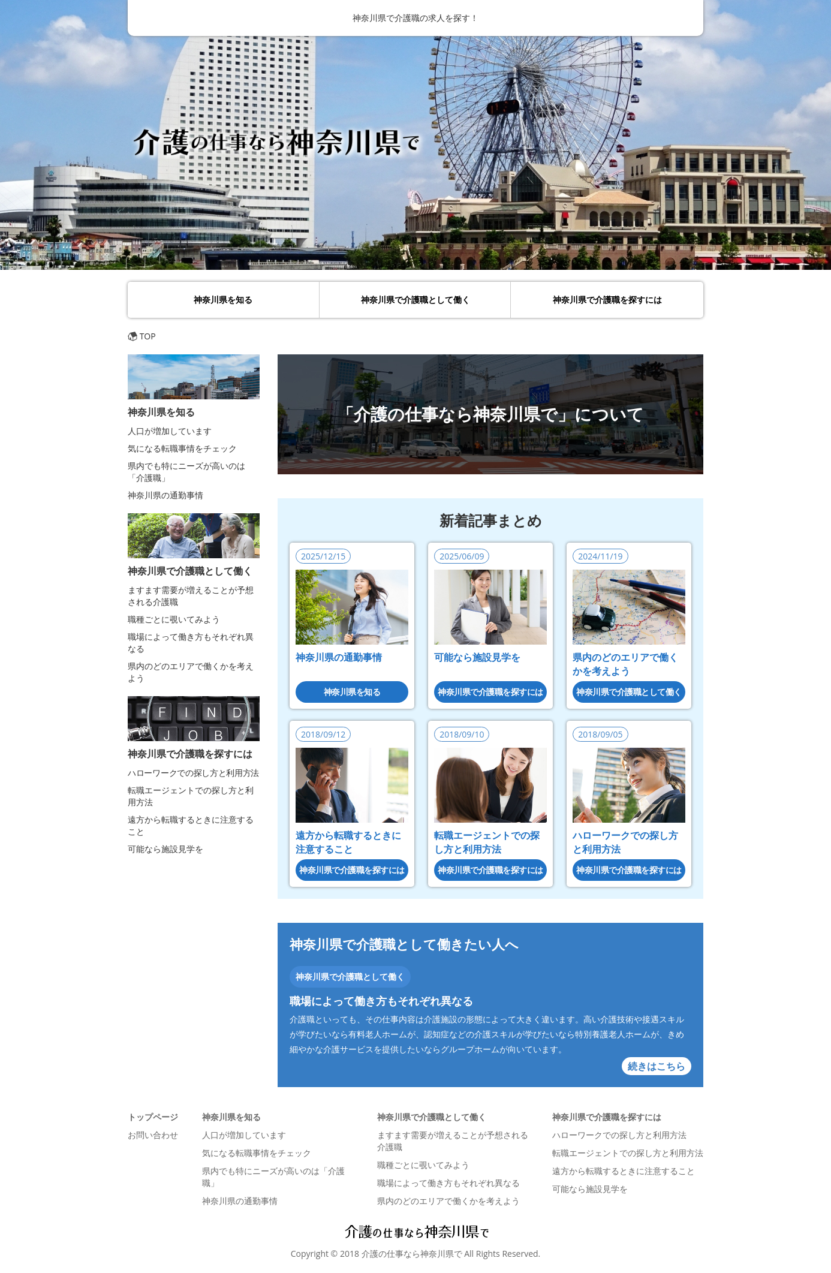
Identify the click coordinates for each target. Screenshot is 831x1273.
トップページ (153, 1116)
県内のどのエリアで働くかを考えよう (625, 664)
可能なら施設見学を (477, 657)
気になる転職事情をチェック (182, 448)
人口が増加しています (170, 431)
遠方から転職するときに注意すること (348, 842)
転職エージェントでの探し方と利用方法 (487, 842)
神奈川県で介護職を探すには (607, 299)
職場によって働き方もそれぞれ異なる (381, 1001)
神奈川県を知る (223, 299)
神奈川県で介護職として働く (415, 299)
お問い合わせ (153, 1134)
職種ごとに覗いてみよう (174, 619)
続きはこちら (656, 1066)
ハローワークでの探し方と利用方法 (193, 772)
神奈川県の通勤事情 (339, 657)
